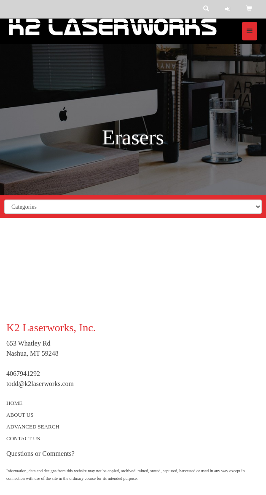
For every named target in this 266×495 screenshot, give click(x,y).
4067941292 (23, 373)
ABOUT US (19, 415)
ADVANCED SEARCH (32, 426)
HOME (14, 403)
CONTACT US (23, 438)
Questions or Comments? (40, 453)
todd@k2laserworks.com (40, 383)
